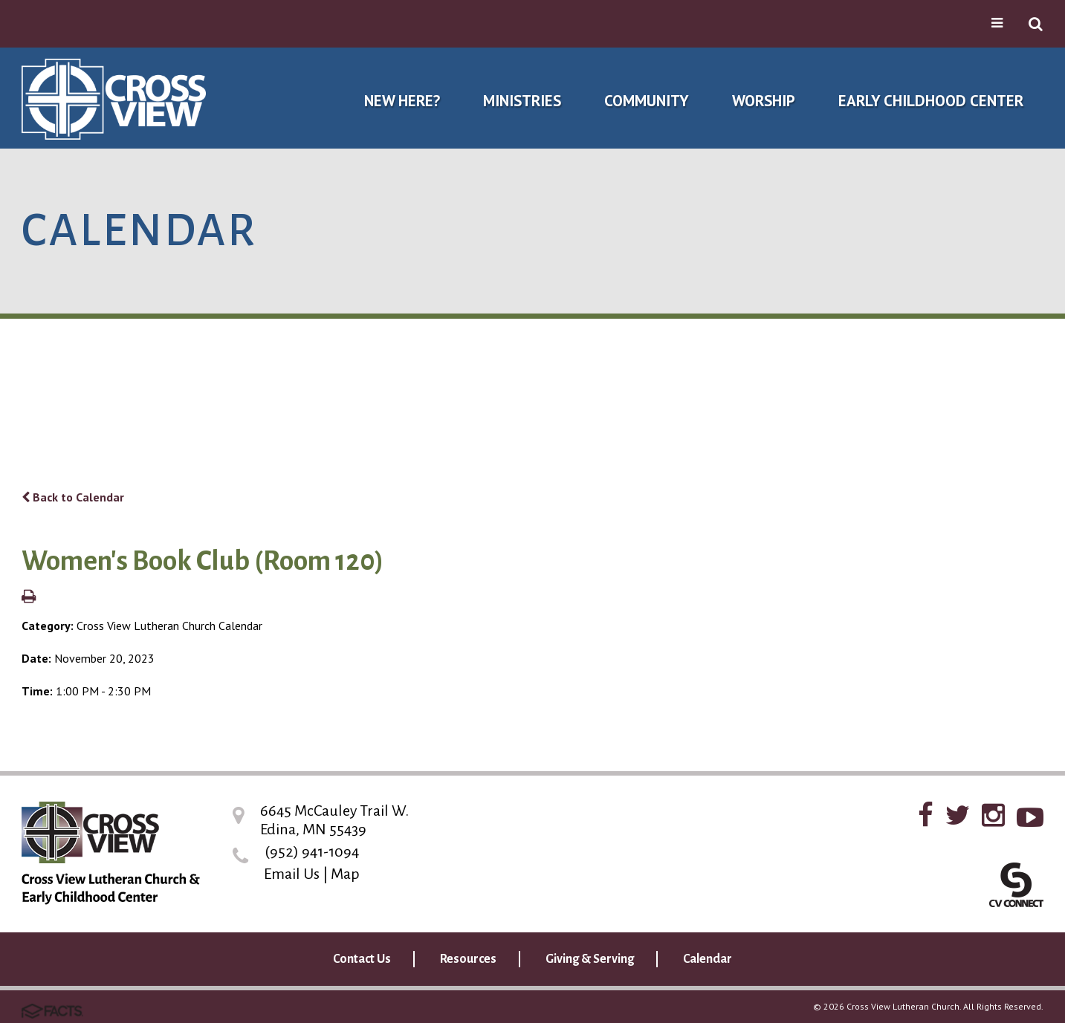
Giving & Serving (590, 959)
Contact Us (362, 959)
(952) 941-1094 (312, 851)
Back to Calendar (73, 497)
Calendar (707, 959)
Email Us (292, 874)
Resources (468, 959)
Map (345, 874)
